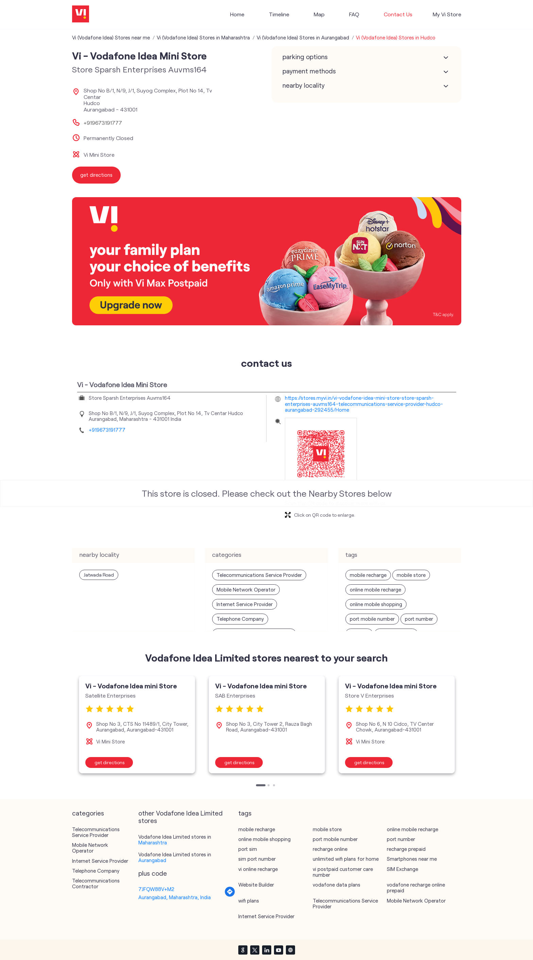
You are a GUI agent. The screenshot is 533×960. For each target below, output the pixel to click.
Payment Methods (309, 71)
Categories (88, 813)
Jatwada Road (99, 575)
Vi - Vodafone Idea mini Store (131, 686)
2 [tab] (269, 786)
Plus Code (152, 873)
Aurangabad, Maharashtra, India (174, 897)
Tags (245, 813)
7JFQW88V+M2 (156, 889)
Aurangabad (152, 860)
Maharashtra (152, 842)
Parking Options (305, 57)
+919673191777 (103, 123)
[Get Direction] (229, 895)
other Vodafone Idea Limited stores (180, 816)
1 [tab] (257, 786)
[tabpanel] (137, 724)
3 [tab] (274, 786)
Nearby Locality (303, 85)
